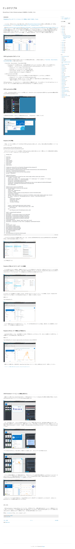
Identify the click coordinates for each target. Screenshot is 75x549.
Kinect (63, 73)
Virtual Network (64, 90)
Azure (7, 516)
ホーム (31, 520)
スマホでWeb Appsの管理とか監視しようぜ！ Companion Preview (25, 25)
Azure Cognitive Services (66, 61)
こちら (21, 477)
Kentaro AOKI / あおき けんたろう (25, 366)
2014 (63, 44)
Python (63, 83)
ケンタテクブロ (10, 8)
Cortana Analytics (65, 64)
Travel (63, 88)
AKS (62, 57)
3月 (63, 40)
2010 (63, 50)
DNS (62, 65)
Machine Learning (65, 76)
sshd (62, 86)
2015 (63, 42)
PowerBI (63, 81)
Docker (63, 66)
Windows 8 (64, 94)
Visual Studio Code (65, 91)
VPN (62, 92)
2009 (63, 52)
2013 (63, 45)
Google (63, 69)
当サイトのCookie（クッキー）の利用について (66, 18)
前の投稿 (56, 520)
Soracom (63, 84)
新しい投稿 (6, 520)
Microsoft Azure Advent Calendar (34, 24)
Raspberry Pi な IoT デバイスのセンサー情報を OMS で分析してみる (21, 19)
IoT (62, 72)
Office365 (63, 77)
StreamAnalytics (64, 87)
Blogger (43, 546)
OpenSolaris (64, 80)
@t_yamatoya (6, 25)
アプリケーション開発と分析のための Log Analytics (11, 366)
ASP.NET (63, 59)
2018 (63, 29)
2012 (63, 47)
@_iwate (8, 513)
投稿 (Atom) (8, 522)
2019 (63, 27)
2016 (63, 32)
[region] (31, 194)
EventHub (63, 68)
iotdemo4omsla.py (7, 234)
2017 (63, 31)
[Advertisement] (16, 535)
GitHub (19, 234)
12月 (64, 34)
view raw (56, 234)
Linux (63, 75)
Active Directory (64, 56)
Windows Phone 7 (65, 95)
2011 (63, 48)
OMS (9, 516)
